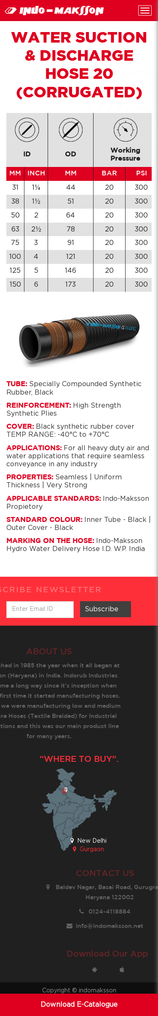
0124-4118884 (114, 911)
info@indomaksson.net (113, 926)
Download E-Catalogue (79, 1004)
